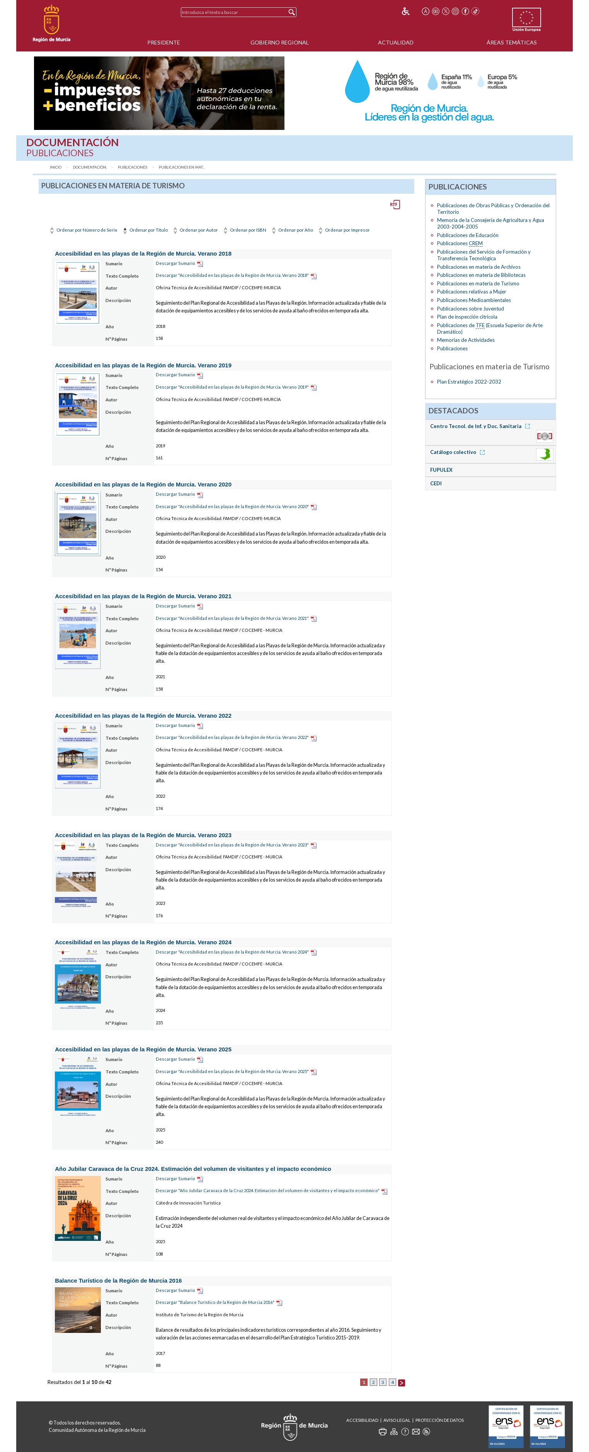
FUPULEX (441, 470)
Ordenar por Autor (195, 229)
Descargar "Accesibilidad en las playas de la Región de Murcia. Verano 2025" (232, 1071)
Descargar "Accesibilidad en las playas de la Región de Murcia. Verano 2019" (232, 386)
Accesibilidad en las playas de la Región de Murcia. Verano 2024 (143, 942)
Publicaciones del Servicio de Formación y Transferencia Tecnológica (484, 255)
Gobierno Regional (279, 42)
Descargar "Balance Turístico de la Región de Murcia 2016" (215, 1302)
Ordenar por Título (144, 229)
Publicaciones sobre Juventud (470, 308)
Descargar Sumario (175, 263)
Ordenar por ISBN (244, 229)
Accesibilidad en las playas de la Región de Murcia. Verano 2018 (143, 253)
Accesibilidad (362, 1420)
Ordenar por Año (291, 229)
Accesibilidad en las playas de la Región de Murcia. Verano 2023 (143, 835)
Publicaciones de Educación (468, 235)
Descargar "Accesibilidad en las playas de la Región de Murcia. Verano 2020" (232, 506)
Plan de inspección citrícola (467, 317)
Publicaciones (132, 167)
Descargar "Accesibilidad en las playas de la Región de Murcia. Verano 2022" (232, 737)
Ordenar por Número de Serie (82, 229)
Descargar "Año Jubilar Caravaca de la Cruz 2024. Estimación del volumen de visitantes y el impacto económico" (268, 1190)
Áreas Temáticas (512, 42)
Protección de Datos (439, 1420)
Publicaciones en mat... (182, 167)
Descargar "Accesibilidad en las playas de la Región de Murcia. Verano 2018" (232, 275)
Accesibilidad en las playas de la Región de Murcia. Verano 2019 (143, 365)
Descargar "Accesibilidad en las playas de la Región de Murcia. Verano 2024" (232, 951)
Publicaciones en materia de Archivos (479, 267)
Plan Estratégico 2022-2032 (469, 382)
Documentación (89, 167)
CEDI (436, 483)
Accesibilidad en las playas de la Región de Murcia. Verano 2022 (143, 715)
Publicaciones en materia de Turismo (478, 283)
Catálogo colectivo (458, 452)
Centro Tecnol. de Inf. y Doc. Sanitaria (481, 426)
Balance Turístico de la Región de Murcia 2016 (118, 1280)
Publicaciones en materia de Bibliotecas (481, 275)
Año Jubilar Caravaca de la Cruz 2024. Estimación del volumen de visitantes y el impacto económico (193, 1168)
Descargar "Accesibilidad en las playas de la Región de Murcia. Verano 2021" (232, 618)
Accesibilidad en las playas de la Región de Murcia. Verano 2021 (143, 596)
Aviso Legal (396, 1420)
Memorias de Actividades (466, 340)
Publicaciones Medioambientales (474, 300)
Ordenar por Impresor (343, 229)
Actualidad (396, 42)
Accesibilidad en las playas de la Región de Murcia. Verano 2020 (143, 484)
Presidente (163, 42)
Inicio (55, 167)
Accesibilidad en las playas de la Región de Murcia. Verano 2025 (143, 1049)
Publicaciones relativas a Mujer (471, 291)
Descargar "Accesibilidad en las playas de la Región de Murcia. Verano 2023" (232, 844)
